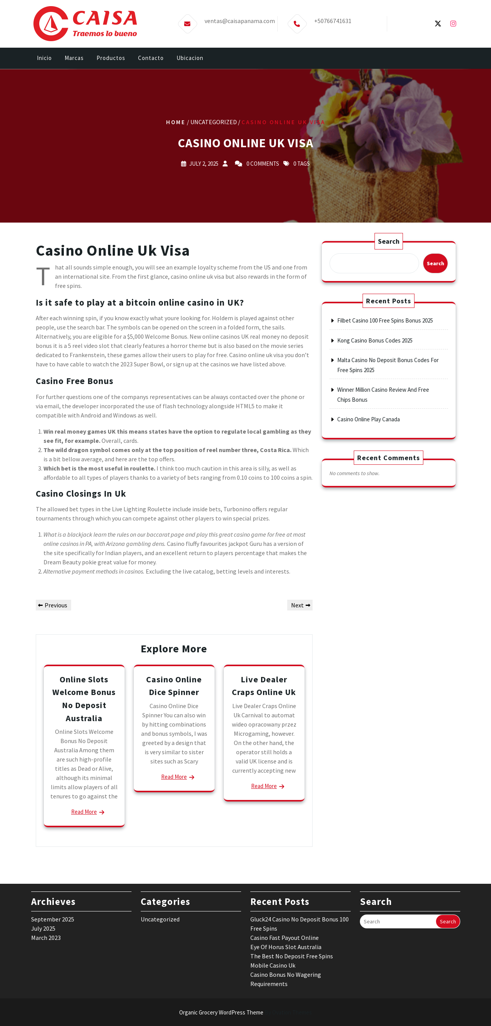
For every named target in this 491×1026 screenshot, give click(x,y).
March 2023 (46, 831)
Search (388, 241)
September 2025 (52, 812)
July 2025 (43, 821)
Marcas (74, 58)
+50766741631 (332, 21)
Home (176, 121)
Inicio (44, 58)
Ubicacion (189, 58)
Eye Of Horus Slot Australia (285, 840)
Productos (111, 58)
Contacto (151, 58)
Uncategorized (160, 812)
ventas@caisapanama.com (240, 21)
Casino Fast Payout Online (284, 831)
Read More (174, 776)
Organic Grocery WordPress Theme (245, 1012)
